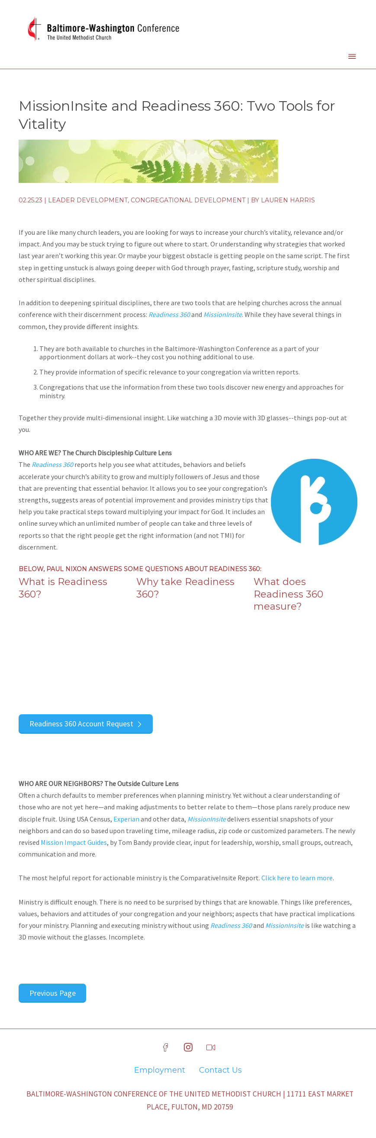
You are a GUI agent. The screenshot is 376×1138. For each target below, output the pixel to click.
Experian (126, 819)
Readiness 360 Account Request (81, 724)
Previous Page (52, 993)
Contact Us (220, 1070)
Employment (159, 1070)
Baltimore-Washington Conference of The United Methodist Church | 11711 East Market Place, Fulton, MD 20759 (190, 1100)
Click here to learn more (297, 877)
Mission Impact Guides (74, 842)
